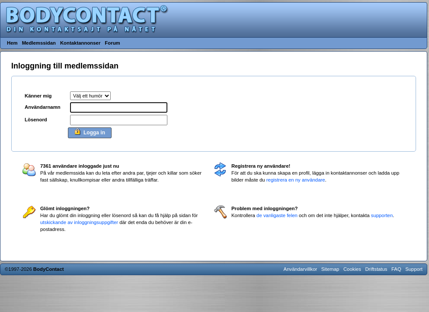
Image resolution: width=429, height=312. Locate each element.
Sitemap (330, 269)
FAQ (396, 269)
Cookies (352, 269)
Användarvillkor (300, 269)
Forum (112, 43)
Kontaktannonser (80, 43)
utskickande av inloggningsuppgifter (79, 222)
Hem (12, 43)
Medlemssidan (39, 43)
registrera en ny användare (295, 179)
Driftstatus (376, 269)
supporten (382, 215)
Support (414, 269)
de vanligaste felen (277, 215)
